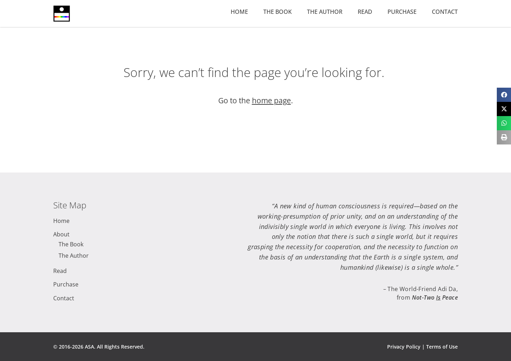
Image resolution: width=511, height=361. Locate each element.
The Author (324, 12)
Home (239, 12)
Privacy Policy (404, 346)
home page (271, 100)
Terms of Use (442, 346)
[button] (504, 95)
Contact (445, 12)
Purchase (402, 12)
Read (365, 12)
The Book (277, 12)
